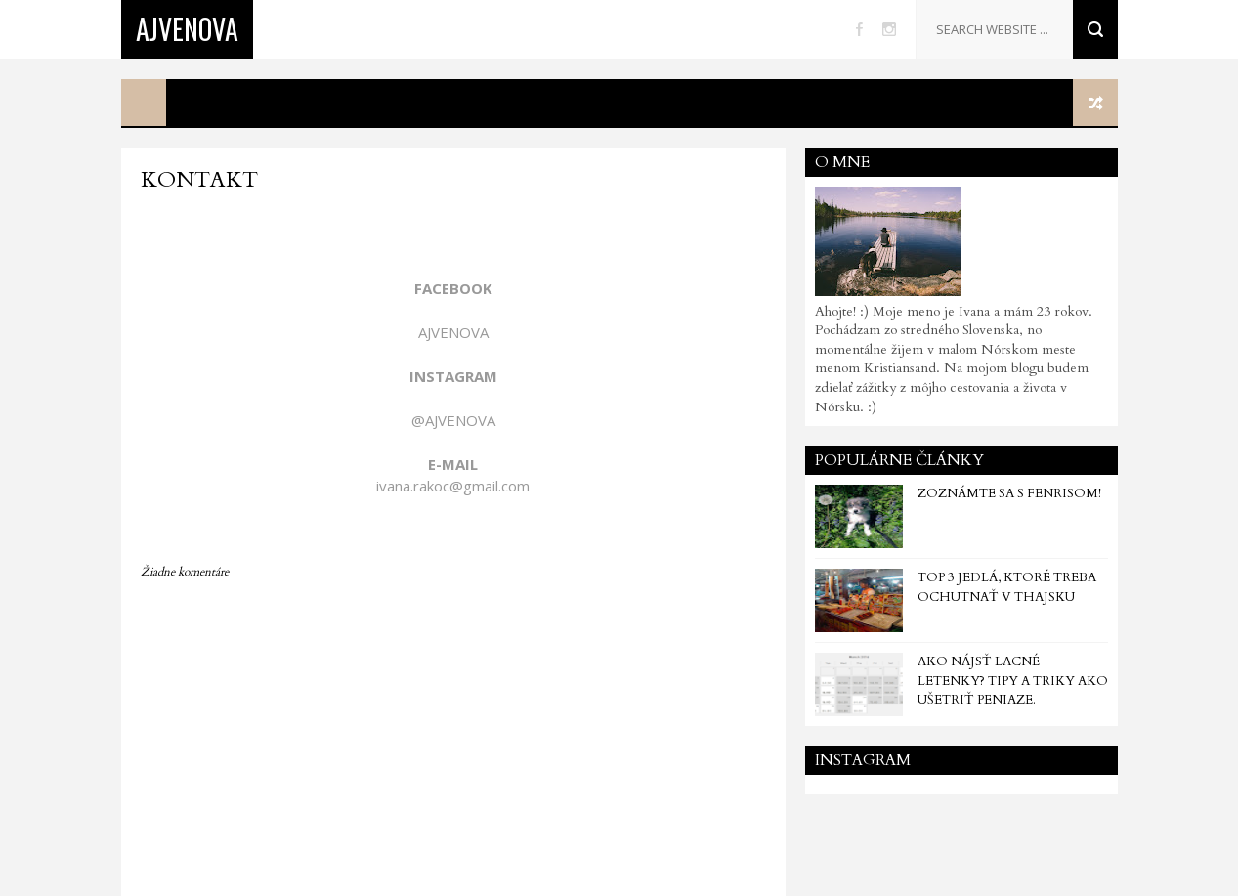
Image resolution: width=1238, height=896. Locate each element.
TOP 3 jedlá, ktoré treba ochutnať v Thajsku (1007, 587)
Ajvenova (187, 29)
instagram (889, 29)
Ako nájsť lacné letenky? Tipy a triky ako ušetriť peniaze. (1013, 680)
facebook (859, 29)
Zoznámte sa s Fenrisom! (1009, 493)
